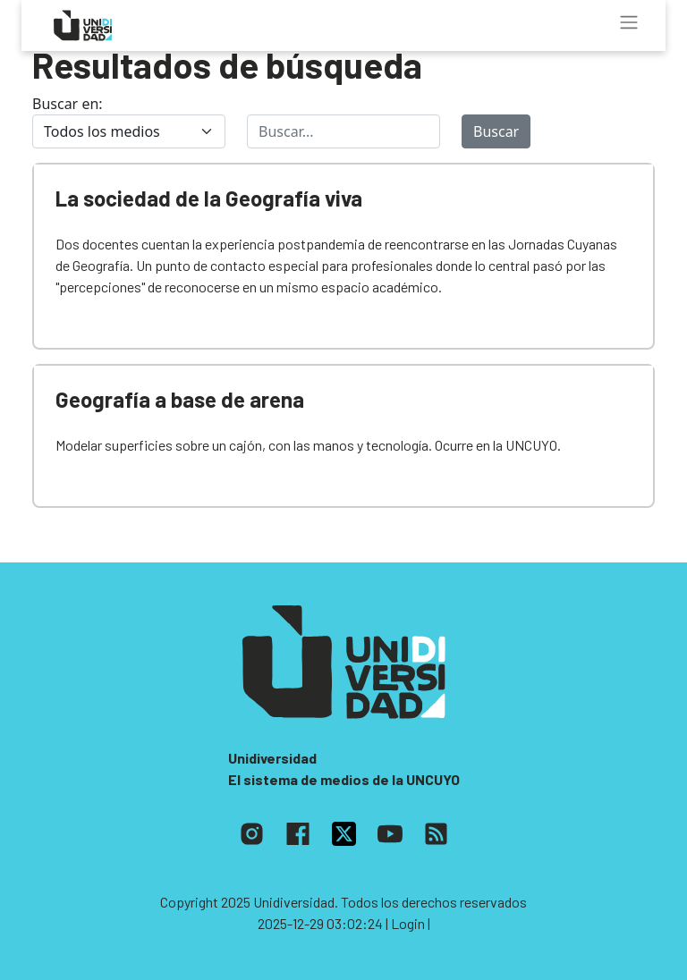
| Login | (408, 923)
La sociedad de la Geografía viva (208, 198)
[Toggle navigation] (628, 22)
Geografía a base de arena (179, 399)
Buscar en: (67, 104)
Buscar (496, 131)
